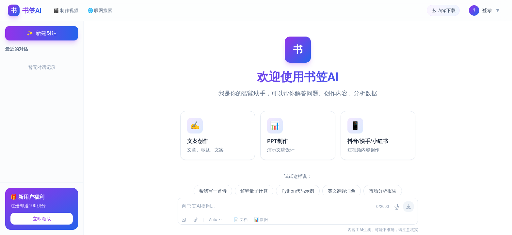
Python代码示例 (297, 191)
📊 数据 (261, 219)
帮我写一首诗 (213, 191)
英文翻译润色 (341, 191)
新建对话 (42, 33)
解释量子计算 (254, 191)
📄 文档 (241, 219)
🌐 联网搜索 (100, 10)
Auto (215, 219)
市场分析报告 (382, 191)
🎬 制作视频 (65, 10)
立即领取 (42, 218)
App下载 (443, 10)
